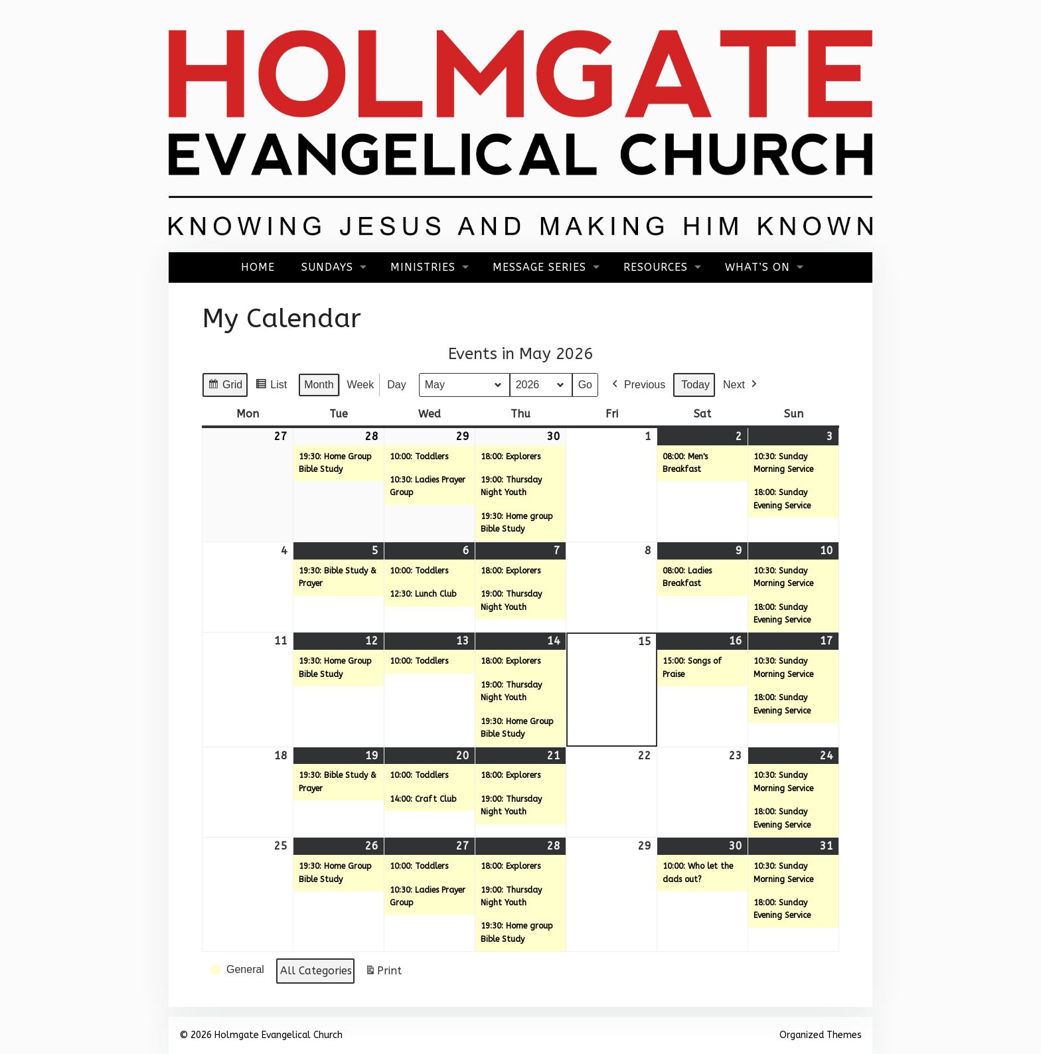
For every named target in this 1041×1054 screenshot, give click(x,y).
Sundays (327, 267)
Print (383, 973)
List (271, 387)
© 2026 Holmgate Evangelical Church (261, 1035)
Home (258, 267)
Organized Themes (820, 1035)
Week (360, 384)
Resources (655, 267)
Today (695, 384)
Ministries (422, 267)
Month (318, 384)
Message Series (539, 267)
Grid (224, 387)
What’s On (757, 267)
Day (396, 384)
